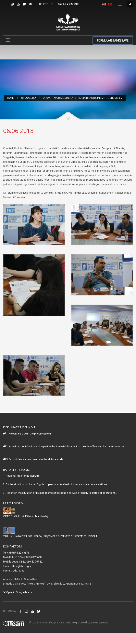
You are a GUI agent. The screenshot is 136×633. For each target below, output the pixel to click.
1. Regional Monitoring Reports (21, 475)
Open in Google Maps (17, 592)
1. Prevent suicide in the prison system (27, 433)
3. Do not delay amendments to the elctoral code (33, 459)
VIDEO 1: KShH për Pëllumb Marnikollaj (25, 516)
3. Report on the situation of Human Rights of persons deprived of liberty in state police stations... (60, 492)
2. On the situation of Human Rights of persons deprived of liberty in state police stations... (56, 484)
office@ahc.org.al (21, 566)
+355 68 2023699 (67, 3)
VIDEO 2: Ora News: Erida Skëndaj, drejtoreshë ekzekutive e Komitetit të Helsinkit (50, 536)
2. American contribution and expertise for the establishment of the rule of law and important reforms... (64, 446)
